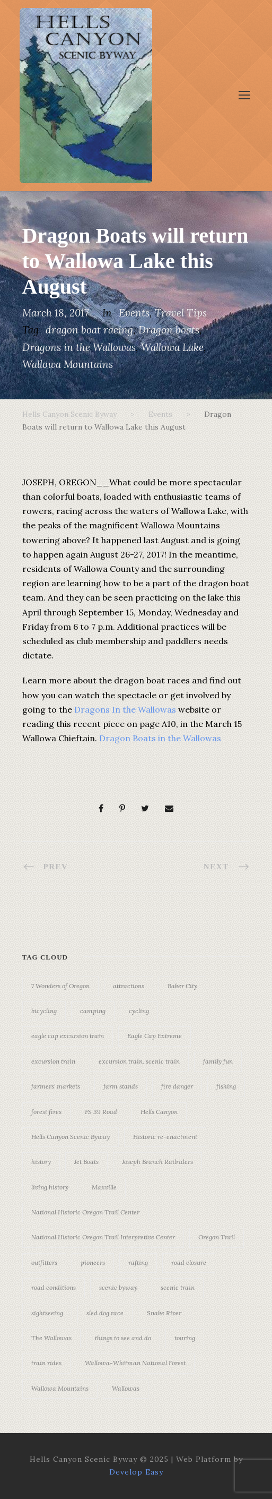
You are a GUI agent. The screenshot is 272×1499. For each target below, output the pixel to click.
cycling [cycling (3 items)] (139, 1011)
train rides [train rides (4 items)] (46, 1363)
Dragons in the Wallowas (79, 347)
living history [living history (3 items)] (49, 1187)
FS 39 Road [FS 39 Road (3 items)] (101, 1112)
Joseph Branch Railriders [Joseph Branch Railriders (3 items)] (157, 1162)
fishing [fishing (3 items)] (226, 1086)
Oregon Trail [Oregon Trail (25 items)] (216, 1237)
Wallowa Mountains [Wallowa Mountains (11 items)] (60, 1388)
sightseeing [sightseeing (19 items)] (47, 1313)
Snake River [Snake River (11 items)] (164, 1313)
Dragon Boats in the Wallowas (160, 738)
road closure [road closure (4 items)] (188, 1262)
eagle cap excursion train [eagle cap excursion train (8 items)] (67, 1036)
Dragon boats (168, 329)
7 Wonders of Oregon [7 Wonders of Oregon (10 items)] (60, 986)
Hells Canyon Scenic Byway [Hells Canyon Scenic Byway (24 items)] (70, 1137)
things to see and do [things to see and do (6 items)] (123, 1338)
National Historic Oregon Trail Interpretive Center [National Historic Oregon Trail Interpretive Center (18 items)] (103, 1237)
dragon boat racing (89, 329)
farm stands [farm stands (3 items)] (120, 1086)
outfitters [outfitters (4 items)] (44, 1262)
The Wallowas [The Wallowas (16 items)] (51, 1338)
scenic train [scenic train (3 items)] (178, 1287)
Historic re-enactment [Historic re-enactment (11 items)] (165, 1137)
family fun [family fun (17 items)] (218, 1061)
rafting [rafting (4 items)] (138, 1262)
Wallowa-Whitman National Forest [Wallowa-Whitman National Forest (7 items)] (135, 1363)
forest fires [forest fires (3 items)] (46, 1112)
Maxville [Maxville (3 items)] (104, 1187)
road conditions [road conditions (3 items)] (53, 1287)
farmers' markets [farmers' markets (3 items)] (55, 1086)
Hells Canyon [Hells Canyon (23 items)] (159, 1112)
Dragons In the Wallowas (125, 709)
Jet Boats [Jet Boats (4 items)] (86, 1162)
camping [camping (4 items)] (93, 1011)
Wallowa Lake (172, 347)
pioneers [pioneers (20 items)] (93, 1262)
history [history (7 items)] (41, 1162)
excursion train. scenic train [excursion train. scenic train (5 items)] (139, 1061)
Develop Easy (136, 1472)
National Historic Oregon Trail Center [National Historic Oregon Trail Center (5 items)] (85, 1212)
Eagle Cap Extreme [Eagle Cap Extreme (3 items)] (154, 1036)
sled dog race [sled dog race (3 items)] (105, 1313)
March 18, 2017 (55, 312)
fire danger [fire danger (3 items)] (177, 1086)
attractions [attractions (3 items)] (128, 986)
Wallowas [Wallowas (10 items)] (125, 1388)
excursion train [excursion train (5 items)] (53, 1061)
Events (134, 312)
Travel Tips (181, 312)
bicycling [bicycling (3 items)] (44, 1011)
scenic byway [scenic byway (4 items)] (118, 1287)
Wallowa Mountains (67, 364)
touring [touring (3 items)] (184, 1338)
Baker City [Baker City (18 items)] (182, 986)
